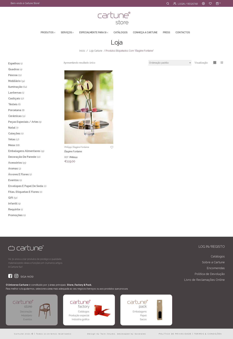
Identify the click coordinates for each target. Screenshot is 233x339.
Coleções (14, 133)
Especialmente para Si (92, 32)
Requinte (14, 209)
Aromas (13, 168)
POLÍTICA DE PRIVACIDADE (175, 334)
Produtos (47, 32)
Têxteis (12, 104)
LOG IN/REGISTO (212, 247)
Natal (11, 127)
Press (166, 32)
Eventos (13, 180)
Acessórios (15, 162)
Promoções (15, 215)
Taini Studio (107, 334)
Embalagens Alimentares (24, 151)
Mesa (11, 145)
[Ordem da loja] (169, 63)
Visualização (201, 62)
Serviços (66, 32)
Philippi (68, 147)
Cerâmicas (15, 116)
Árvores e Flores (18, 174)
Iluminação (15, 86)
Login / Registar (185, 4)
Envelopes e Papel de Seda (25, 186)
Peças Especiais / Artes (23, 121)
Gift (10, 197)
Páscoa (12, 75)
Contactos (183, 32)
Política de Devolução (210, 274)
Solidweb (140, 334)
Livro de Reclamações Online (204, 279)
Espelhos (14, 63)
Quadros (13, 69)
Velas (11, 139)
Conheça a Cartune (145, 32)
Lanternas (14, 92)
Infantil (12, 203)
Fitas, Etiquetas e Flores (23, 191)
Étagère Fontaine (81, 147)
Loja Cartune (95, 50)
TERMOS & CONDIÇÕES (208, 334)
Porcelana (14, 110)
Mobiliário (14, 81)
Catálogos (121, 32)
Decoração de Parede (22, 156)
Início (82, 50)
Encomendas (216, 268)
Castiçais (14, 98)
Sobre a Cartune (213, 262)
